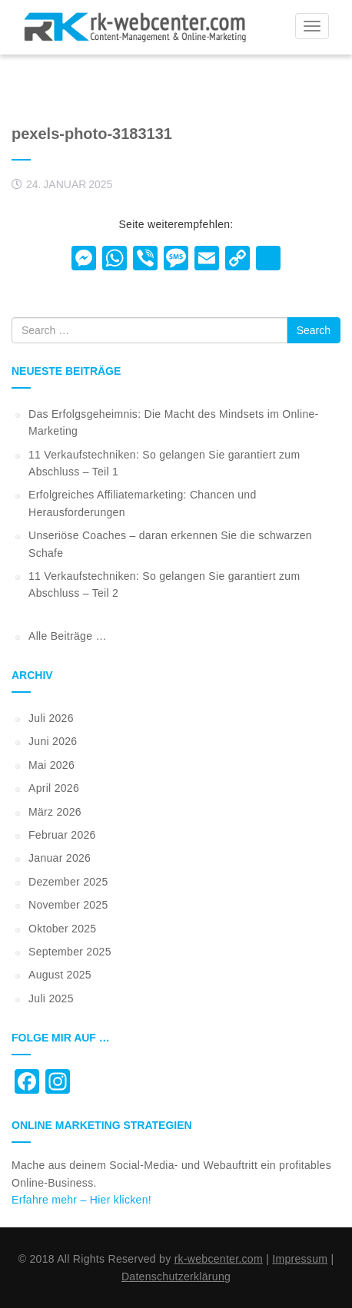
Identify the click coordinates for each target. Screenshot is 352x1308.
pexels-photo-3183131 (92, 133)
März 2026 (54, 812)
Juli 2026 (51, 718)
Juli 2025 (51, 998)
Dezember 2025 (68, 882)
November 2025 (68, 905)
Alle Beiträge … (67, 636)
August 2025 (59, 975)
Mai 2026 (51, 765)
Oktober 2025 (62, 928)
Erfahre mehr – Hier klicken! (81, 1200)
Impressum (299, 1259)
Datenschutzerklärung (176, 1276)
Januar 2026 (59, 858)
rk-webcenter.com (218, 1259)
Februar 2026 (62, 835)
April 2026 (53, 788)
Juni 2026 (52, 741)
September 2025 (69, 951)
